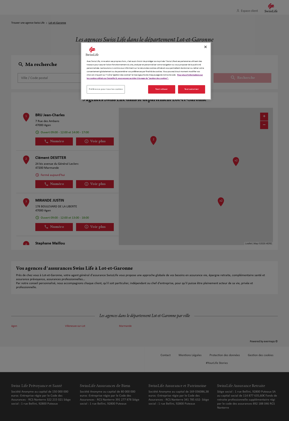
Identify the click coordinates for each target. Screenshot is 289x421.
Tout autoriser (191, 89)
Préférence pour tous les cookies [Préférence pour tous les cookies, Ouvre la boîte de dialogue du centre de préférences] (106, 89)
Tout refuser (161, 89)
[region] (146, 71)
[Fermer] (205, 46)
